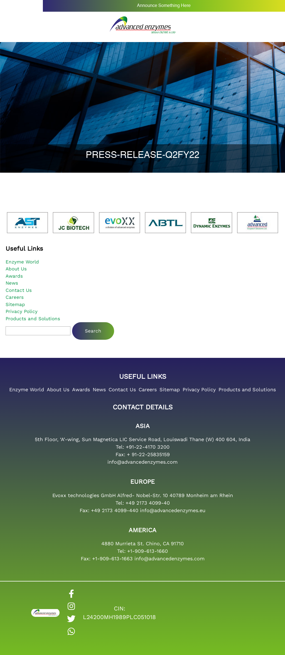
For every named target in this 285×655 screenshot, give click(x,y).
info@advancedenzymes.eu (172, 510)
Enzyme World (22, 262)
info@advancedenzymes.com (142, 462)
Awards (14, 276)
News (12, 283)
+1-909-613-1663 (112, 558)
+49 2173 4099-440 (114, 510)
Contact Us (19, 290)
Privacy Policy (22, 311)
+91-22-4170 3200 (147, 447)
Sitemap (15, 304)
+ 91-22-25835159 (148, 454)
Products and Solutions (33, 318)
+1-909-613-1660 (147, 551)
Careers (15, 297)
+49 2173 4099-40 (148, 503)
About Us (16, 269)
